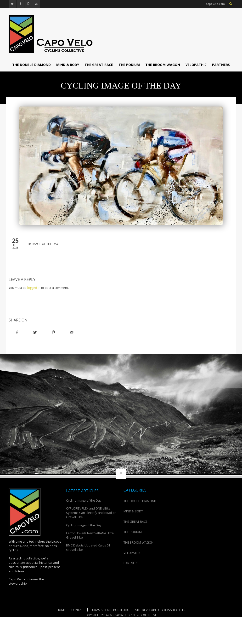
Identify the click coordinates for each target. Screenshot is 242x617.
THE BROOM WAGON (162, 64)
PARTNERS (221, 64)
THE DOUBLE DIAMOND (31, 64)
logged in (33, 287)
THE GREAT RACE (98, 64)
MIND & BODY (67, 64)
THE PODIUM (129, 64)
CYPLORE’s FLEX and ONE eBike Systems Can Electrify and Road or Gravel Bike (91, 512)
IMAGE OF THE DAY (45, 244)
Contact (78, 610)
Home (61, 610)
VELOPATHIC (196, 64)
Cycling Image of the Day (83, 500)
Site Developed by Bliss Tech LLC (160, 610)
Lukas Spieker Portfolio (110, 610)
